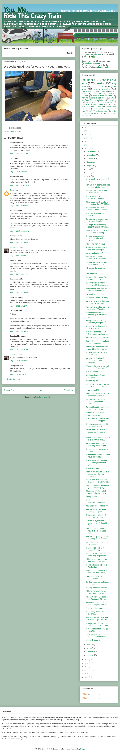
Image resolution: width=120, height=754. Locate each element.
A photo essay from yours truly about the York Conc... (98, 624)
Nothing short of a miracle (96, 588)
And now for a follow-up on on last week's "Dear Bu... (98, 308)
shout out (97, 94)
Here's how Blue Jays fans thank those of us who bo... (98, 481)
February (90, 652)
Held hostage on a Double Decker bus (96, 566)
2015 (86, 148)
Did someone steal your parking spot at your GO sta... (96, 315)
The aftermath (91, 274)
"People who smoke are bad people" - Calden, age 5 (97, 367)
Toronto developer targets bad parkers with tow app (98, 186)
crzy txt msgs (100, 86)
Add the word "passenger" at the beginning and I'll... (97, 510)
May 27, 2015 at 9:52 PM (19, 349)
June (89, 173)
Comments (88, 698)
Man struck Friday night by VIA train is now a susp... (97, 492)
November (91, 155)
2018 (86, 138)
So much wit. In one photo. (97, 294)
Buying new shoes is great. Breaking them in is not (97, 220)
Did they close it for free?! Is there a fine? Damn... (97, 516)
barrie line (99, 113)
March (89, 648)
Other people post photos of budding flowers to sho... (97, 635)
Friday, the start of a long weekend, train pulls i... (96, 321)
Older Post (68, 390)
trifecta (19, 131)
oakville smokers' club (102, 96)
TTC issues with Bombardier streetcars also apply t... (97, 419)
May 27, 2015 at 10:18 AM (19, 185)
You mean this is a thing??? (97, 506)
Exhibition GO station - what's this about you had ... (98, 439)
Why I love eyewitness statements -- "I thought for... (96, 523)
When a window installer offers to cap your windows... (96, 360)
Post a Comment (13, 379)
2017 (86, 141)
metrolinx (112, 100)
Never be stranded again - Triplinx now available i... (97, 333)
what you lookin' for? (91, 106)
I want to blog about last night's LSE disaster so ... (97, 284)
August (90, 165)
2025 (86, 127)
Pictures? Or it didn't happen (97, 337)
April (89, 645)
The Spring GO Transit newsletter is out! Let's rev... (96, 531)
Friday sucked (91, 497)
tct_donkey (90, 102)
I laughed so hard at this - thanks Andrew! (96, 549)
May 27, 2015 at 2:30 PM (19, 292)
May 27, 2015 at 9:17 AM (19, 153)
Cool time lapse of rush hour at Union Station (97, 376)
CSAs (102, 91)
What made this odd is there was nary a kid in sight (97, 444)
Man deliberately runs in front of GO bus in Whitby (97, 231)
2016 (86, 145)
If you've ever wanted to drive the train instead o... (98, 425)
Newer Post (9, 390)
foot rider (13, 131)
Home (39, 390)
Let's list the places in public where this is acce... (97, 191)
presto (100, 83)
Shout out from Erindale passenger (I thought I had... (96, 432)
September (91, 162)
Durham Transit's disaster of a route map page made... (98, 555)
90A (110, 104)
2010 (86, 674)
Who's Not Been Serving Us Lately (99, 99)
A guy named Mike (93, 390)
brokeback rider (102, 111)
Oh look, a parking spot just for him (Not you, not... (97, 327)
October (90, 159)
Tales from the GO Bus (95, 608)
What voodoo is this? (94, 253)
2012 (86, 667)
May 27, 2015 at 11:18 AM (19, 231)
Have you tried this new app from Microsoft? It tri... (97, 630)
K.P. (90, 111)
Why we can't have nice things (94, 98)
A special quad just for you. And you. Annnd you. (97, 248)
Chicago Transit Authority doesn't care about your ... (97, 226)
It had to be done (93, 468)
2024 (86, 131)
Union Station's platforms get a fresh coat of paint (97, 385)
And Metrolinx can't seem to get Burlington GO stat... (97, 598)
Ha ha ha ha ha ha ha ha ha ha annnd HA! (97, 543)
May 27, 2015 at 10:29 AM (19, 206)
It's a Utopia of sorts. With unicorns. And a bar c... (96, 353)
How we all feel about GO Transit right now (96, 278)
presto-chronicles (102, 89)
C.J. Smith (14, 247)
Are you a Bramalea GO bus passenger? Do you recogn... (97, 474)
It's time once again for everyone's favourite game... (95, 238)
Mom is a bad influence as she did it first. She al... (96, 572)
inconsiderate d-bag (101, 109)
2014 (86, 659)
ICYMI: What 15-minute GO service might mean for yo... (97, 462)
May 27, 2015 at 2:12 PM (19, 274)
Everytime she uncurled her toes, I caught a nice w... (97, 603)
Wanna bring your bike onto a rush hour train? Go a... (98, 289)
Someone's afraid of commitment (94, 577)
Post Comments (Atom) (44, 397)
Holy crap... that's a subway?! (98, 298)
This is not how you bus (95, 244)
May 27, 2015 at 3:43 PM (19, 331)
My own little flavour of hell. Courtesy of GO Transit (97, 258)
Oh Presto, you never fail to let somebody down (97, 197)
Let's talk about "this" (94, 640)
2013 (86, 663)
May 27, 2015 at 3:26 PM (19, 306)
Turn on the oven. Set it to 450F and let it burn (96, 263)
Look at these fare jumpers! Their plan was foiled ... (97, 501)
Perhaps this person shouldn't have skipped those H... (98, 456)
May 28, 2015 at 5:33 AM (19, 361)
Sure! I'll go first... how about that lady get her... (97, 342)
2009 (86, 677)
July (88, 169)
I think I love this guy (94, 372)
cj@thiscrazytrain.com (92, 55)
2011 (86, 670)
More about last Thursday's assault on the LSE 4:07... (97, 203)
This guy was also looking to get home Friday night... (97, 486)
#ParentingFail (92, 381)
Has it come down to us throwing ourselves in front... (95, 401)
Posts (86, 694)
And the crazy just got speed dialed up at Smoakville (97, 537)
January (90, 655)
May (88, 176)
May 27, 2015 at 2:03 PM (19, 256)
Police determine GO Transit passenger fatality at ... (97, 395)
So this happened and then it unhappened (97, 583)
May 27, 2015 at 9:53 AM (19, 172)
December (91, 151)
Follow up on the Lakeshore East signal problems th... (97, 618)
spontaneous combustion (92, 104)
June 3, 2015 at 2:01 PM (19, 374)
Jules (12, 190)
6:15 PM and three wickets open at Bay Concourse (96, 209)
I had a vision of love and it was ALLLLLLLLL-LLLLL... (97, 214)
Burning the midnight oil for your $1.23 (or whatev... (97, 348)
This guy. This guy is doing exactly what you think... (96, 560)
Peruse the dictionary (91, 63)
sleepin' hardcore (89, 91)
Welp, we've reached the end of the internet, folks (97, 302)
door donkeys (106, 102)
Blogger (83, 749)
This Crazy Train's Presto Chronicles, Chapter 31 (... (97, 592)
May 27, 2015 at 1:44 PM (19, 242)
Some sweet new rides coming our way (95, 414)
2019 (86, 134)
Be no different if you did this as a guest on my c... (97, 408)
